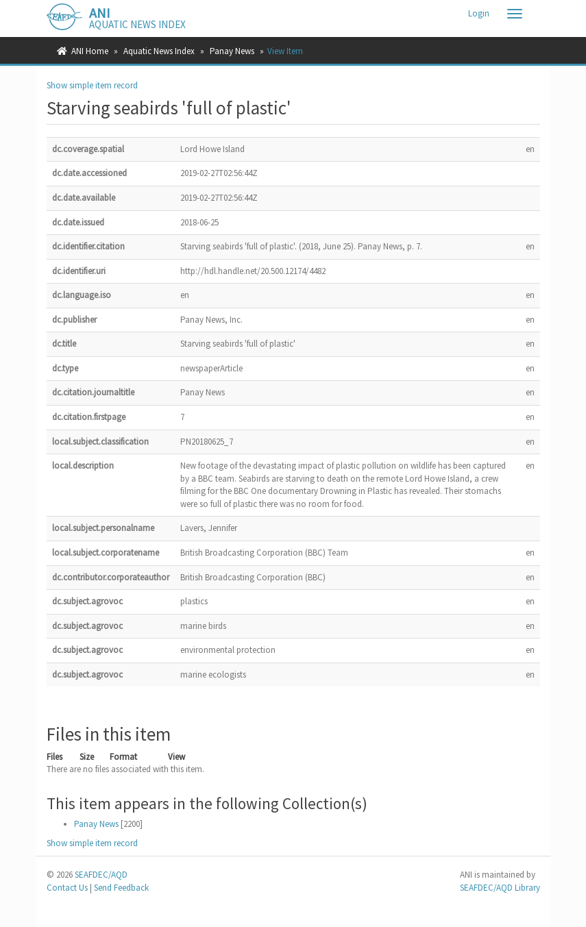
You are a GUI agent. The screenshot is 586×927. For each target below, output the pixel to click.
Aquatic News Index (159, 51)
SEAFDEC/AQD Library (500, 887)
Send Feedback (121, 887)
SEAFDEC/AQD (101, 874)
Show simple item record (92, 85)
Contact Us (67, 887)
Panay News (232, 51)
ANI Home (89, 51)
